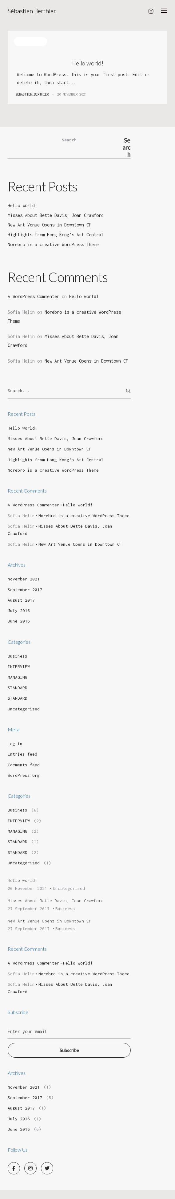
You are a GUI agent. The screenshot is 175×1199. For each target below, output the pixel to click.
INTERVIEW (19, 666)
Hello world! (87, 63)
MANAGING (17, 677)
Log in (15, 743)
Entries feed (22, 754)
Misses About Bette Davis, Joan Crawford (56, 215)
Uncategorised (30, 41)
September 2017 (25, 589)
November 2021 (24, 578)
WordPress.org (24, 775)
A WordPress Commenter (33, 296)
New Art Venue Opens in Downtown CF (49, 224)
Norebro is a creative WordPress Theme (53, 244)
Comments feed (24, 764)
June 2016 (19, 621)
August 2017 (21, 600)
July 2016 (19, 610)
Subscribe (69, 1050)
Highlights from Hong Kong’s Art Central (56, 234)
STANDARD (17, 687)
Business (17, 656)
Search (69, 139)
